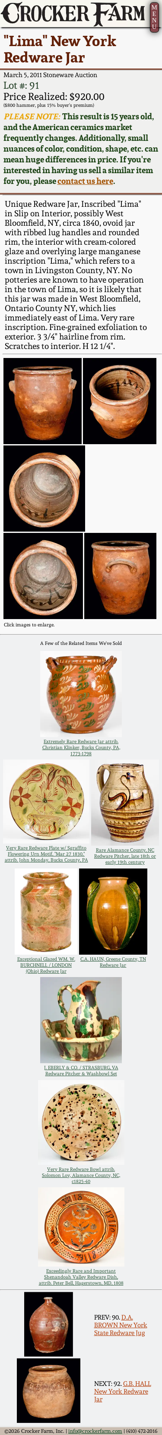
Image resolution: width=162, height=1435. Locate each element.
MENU (154, 17)
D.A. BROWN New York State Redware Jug (120, 1325)
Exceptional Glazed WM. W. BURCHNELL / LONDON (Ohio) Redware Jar (46, 965)
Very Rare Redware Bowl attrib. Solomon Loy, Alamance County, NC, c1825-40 (81, 1175)
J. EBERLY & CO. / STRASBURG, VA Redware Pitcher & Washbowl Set (81, 1071)
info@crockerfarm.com (95, 1431)
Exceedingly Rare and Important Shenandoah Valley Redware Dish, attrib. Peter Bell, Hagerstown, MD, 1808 (81, 1277)
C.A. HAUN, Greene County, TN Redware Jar (113, 962)
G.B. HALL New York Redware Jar (122, 1391)
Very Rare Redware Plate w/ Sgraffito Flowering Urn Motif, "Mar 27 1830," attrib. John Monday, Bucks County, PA (46, 854)
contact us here (85, 181)
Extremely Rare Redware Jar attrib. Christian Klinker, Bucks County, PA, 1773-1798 (81, 747)
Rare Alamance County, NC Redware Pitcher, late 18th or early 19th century (125, 856)
